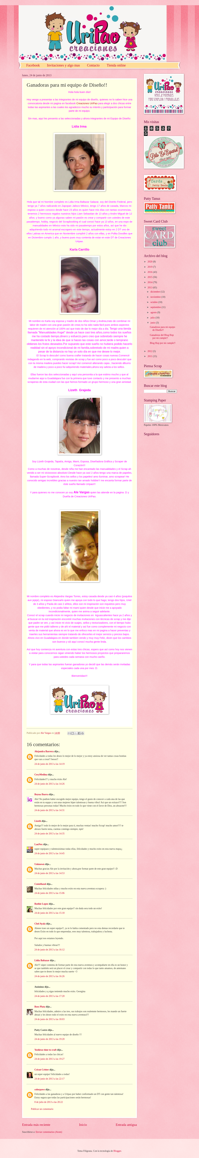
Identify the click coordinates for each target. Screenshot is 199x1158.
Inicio (83, 1125)
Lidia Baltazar (41, 960)
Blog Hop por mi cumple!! (162, 343)
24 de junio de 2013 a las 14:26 (49, 783)
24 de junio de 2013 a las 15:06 (49, 893)
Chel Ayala (40, 923)
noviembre (155, 297)
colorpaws (39, 1089)
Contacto (93, 65)
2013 (150, 287)
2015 (150, 277)
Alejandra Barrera (44, 751)
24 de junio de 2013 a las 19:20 (49, 1039)
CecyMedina (40, 774)
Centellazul (40, 884)
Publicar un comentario (42, 1109)
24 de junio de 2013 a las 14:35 (49, 833)
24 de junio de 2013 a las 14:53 (49, 873)
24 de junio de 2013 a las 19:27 (49, 1059)
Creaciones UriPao (87, 103)
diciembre (155, 291)
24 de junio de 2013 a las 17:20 (49, 996)
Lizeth (37, 821)
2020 (150, 261)
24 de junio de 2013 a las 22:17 (49, 1078)
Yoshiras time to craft (45, 1050)
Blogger (117, 1151)
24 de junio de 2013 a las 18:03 (49, 1019)
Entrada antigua (126, 1125)
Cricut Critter (41, 1069)
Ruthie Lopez (41, 904)
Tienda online (116, 65)
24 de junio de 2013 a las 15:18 (49, 913)
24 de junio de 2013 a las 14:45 (49, 853)
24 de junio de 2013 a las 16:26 (49, 976)
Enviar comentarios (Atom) (49, 1132)
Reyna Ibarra (41, 794)
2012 (150, 351)
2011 (150, 356)
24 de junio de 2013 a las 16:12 (49, 949)
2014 (150, 282)
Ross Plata (39, 1006)
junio (153, 322)
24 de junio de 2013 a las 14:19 (49, 764)
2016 (150, 272)
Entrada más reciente (36, 1125)
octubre (154, 302)
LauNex (38, 844)
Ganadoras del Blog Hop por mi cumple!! (162, 336)
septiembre (156, 307)
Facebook (33, 65)
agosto (153, 312)
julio (153, 317)
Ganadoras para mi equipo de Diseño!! (162, 328)
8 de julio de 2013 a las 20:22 (48, 1102)
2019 (150, 267)
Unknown (39, 864)
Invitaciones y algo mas (63, 65)
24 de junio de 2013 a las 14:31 (49, 810)
